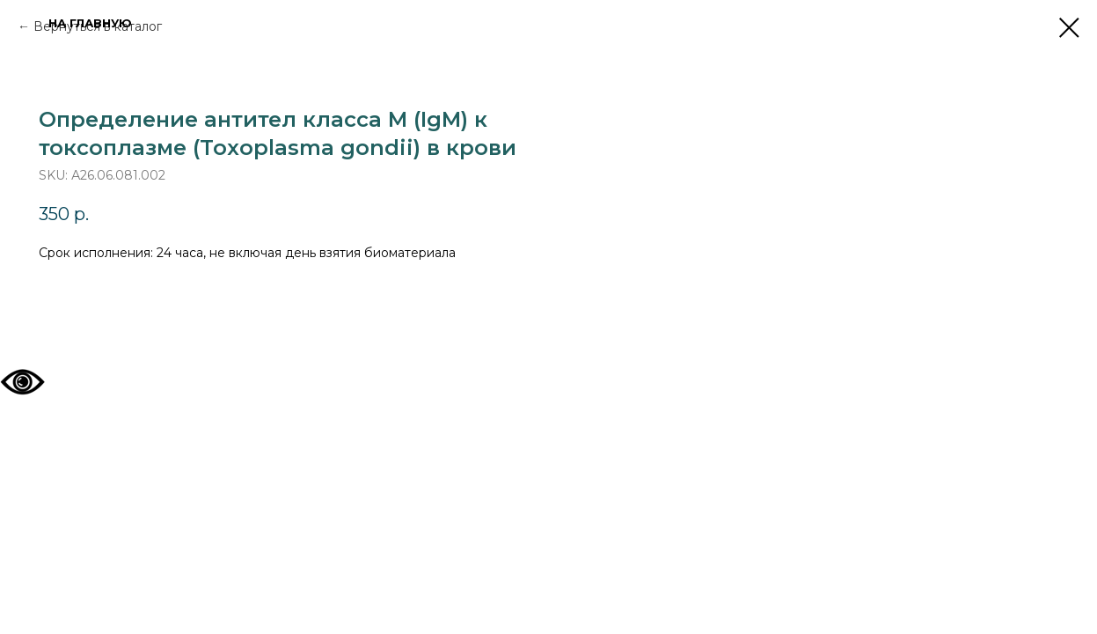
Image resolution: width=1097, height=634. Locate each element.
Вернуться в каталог (97, 26)
